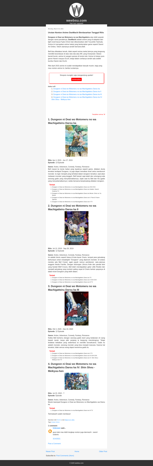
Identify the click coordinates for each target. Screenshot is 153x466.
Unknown (56, 428)
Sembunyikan (76, 79)
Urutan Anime (55, 422)
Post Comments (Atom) (65, 456)
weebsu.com (76, 20)
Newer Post (50, 451)
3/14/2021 (56, 439)
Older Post (103, 451)
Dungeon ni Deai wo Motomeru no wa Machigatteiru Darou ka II (77, 91)
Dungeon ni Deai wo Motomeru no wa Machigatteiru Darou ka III (77, 94)
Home (77, 451)
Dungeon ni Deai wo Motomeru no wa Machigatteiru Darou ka (76, 89)
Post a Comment (54, 443)
